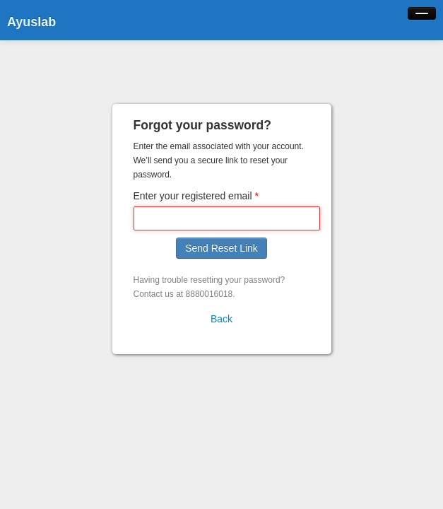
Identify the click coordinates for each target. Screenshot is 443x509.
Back (221, 318)
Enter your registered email (193, 195)
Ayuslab (31, 22)
